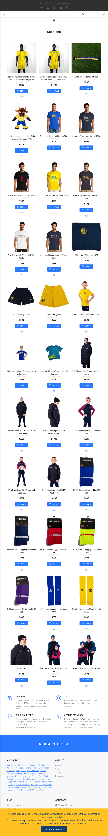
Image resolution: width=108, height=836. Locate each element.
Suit (38, 765)
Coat (43, 765)
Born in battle (44, 768)
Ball (48, 765)
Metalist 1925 (13, 790)
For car (37, 782)
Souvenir (10, 776)
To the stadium (33, 771)
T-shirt (14, 768)
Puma (49, 787)
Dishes (34, 776)
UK (41, 7)
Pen (17, 771)
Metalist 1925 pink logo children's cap (86, 668)
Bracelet (34, 785)
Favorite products (62, 765)
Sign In (58, 772)
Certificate (42, 787)
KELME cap (21, 668)
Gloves (24, 787)
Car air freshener (23, 785)
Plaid (46, 776)
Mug (30, 782)
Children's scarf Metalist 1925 (86, 77)
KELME (41, 790)
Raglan (33, 773)
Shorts (28, 768)
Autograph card (45, 785)
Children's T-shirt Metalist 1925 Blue (86, 136)
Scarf (23, 771)
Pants (35, 768)
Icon (50, 782)
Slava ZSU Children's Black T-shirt (21, 196)
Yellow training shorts (54, 315)
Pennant (10, 779)
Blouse (32, 765)
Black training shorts (21, 315)
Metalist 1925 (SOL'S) (28, 790)
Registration (60, 776)
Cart (57, 769)
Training (25, 765)
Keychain (26, 776)
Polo (8, 768)
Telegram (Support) (64, 805)
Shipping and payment (15, 805)
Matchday (23, 782)
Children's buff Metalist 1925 (86, 255)
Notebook (11, 771)
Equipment (15, 765)
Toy (29, 787)
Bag (8, 765)
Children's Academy (14, 773)
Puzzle (44, 782)
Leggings (41, 773)
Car (9, 787)
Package (11, 785)
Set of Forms (28, 779)
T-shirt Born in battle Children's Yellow (54, 196)
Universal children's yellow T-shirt (87, 315)
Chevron (18, 779)
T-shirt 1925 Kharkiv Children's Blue (54, 136)
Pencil (42, 779)
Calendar (15, 787)
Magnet (18, 776)
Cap (40, 776)
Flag (34, 787)
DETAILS (23, 91)
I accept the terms (54, 829)
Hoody (21, 768)
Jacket (43, 771)
